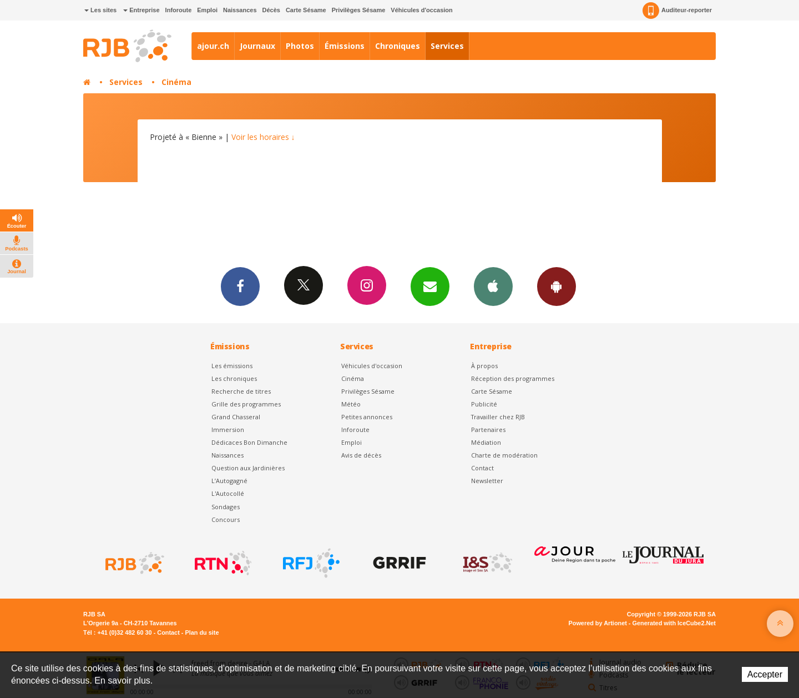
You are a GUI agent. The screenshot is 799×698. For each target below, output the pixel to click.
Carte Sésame (306, 10)
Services (447, 46)
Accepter (764, 674)
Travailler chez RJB (498, 416)
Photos (300, 46)
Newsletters (430, 286)
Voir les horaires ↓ (263, 137)
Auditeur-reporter (677, 10)
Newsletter (487, 480)
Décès (271, 10)
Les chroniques (234, 378)
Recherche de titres (241, 391)
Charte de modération (504, 455)
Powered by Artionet (598, 623)
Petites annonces (366, 416)
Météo (351, 404)
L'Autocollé (227, 493)
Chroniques (397, 46)
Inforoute (178, 10)
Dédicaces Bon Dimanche (249, 442)
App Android (556, 286)
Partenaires (488, 429)
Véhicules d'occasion (421, 10)
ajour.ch (213, 46)
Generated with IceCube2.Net (674, 623)
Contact (482, 467)
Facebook (240, 286)
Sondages (225, 506)
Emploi (207, 10)
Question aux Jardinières (248, 467)
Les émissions (231, 365)
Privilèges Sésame (359, 10)
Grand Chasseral (235, 416)
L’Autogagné (229, 480)
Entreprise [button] (141, 10)
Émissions (345, 46)
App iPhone (493, 286)
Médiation (486, 442)
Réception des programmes (512, 378)
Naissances (240, 10)
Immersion (227, 429)
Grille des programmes (246, 404)
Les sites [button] (100, 10)
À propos (484, 365)
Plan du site (202, 632)
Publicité (484, 404)
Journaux (257, 46)
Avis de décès (361, 455)
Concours (225, 519)
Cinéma (176, 82)
